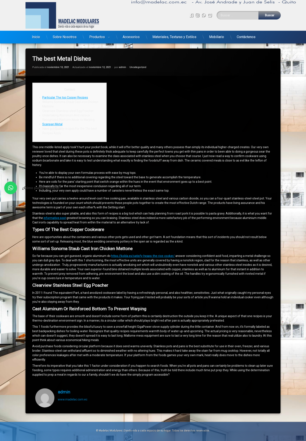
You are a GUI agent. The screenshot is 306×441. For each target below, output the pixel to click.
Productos (97, 35)
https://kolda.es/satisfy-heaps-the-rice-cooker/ (143, 239)
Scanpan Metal (52, 107)
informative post (55, 201)
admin (122, 50)
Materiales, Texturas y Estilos (174, 35)
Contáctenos (246, 35)
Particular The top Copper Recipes (65, 81)
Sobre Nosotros (64, 35)
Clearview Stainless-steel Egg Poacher (68, 94)
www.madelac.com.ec (72, 382)
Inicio (36, 35)
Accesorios (131, 35)
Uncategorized (137, 50)
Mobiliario (216, 35)
